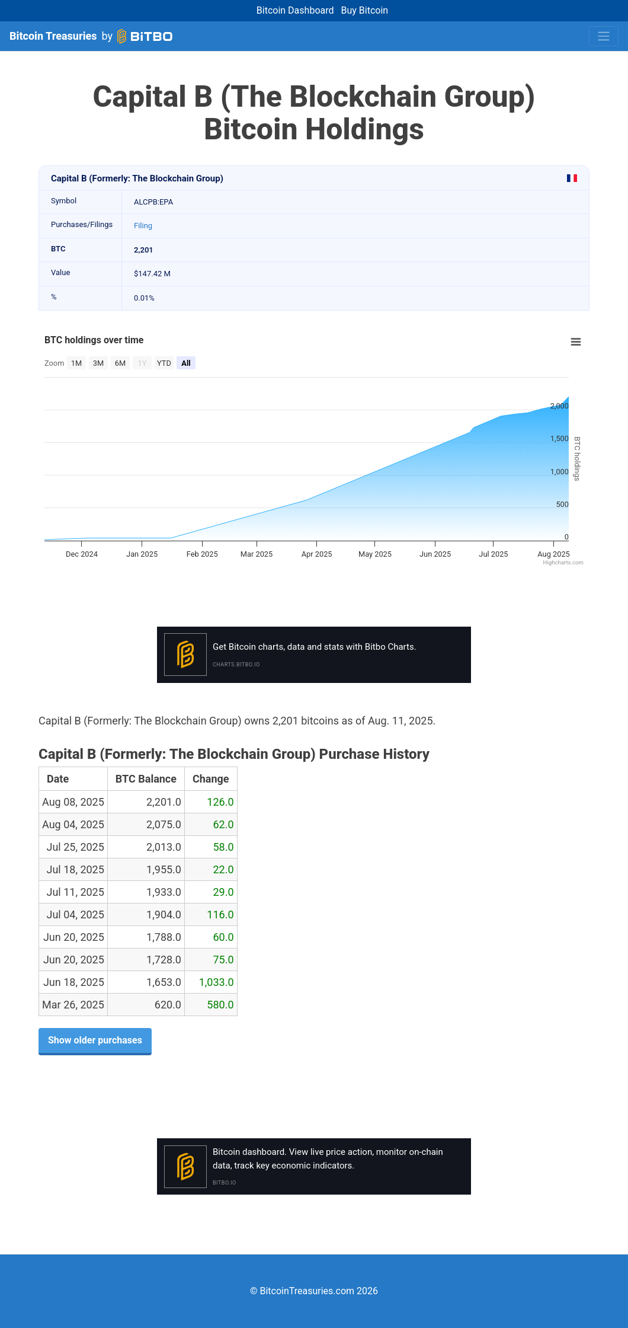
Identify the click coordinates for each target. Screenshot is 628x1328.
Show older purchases (95, 1040)
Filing (143, 225)
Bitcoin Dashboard (295, 10)
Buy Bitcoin (365, 10)
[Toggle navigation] (604, 36)
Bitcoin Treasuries (53, 36)
